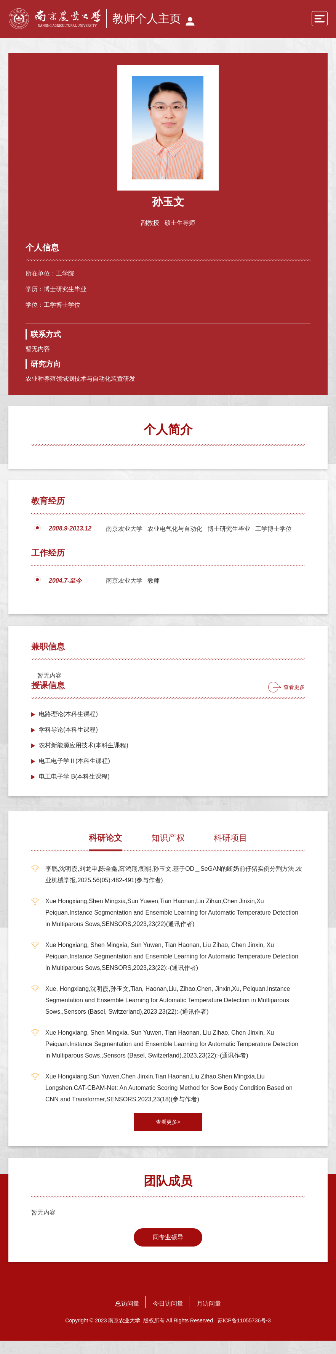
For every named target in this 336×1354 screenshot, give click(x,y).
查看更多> (168, 1135)
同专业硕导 (168, 1250)
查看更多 (294, 700)
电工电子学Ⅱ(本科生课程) (74, 774)
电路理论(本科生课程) (68, 727)
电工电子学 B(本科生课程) (74, 790)
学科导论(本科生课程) (68, 743)
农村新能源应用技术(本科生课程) (83, 758)
